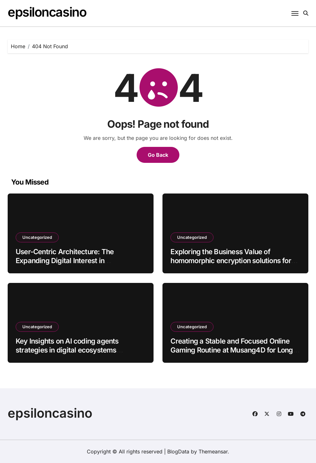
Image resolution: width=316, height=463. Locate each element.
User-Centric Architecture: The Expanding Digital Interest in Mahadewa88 (65, 260)
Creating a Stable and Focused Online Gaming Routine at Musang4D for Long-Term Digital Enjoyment (233, 350)
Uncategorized (37, 237)
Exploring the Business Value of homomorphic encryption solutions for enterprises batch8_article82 (230, 260)
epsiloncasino (47, 12)
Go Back (158, 155)
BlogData (178, 451)
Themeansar (213, 451)
